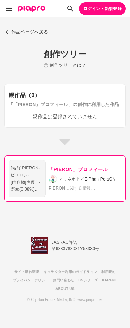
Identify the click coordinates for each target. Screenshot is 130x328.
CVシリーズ (88, 280)
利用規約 (108, 272)
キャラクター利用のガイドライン (70, 272)
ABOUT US (65, 289)
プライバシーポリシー (31, 280)
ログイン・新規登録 (102, 8)
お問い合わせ (63, 280)
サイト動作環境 (26, 272)
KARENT (109, 280)
